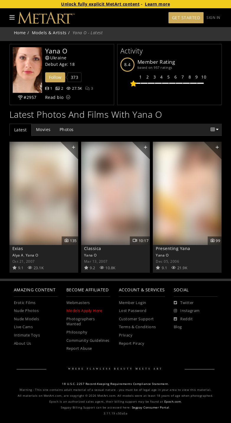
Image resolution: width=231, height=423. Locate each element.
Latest (20, 130)
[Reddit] (183, 319)
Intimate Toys (27, 335)
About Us (22, 343)
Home (20, 32)
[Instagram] (187, 310)
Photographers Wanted (80, 321)
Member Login (132, 302)
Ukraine (56, 58)
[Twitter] (184, 303)
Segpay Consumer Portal (150, 407)
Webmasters (78, 302)
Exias (17, 248)
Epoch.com (172, 402)
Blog (178, 326)
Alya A (18, 255)
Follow (55, 77)
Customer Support (136, 318)
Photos (67, 129)
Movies (43, 129)
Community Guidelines (87, 340)
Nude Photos (26, 310)
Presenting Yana (173, 248)
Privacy (126, 335)
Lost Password (133, 310)
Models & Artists (49, 32)
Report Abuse (79, 348)
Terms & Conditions (137, 326)
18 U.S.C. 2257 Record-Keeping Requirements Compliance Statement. (115, 384)
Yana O (32, 255)
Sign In (213, 17)
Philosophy (77, 332)
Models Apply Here (84, 310)
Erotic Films (25, 302)
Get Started (186, 17)
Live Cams (23, 326)
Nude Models (26, 318)
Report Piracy (132, 343)
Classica (92, 248)
